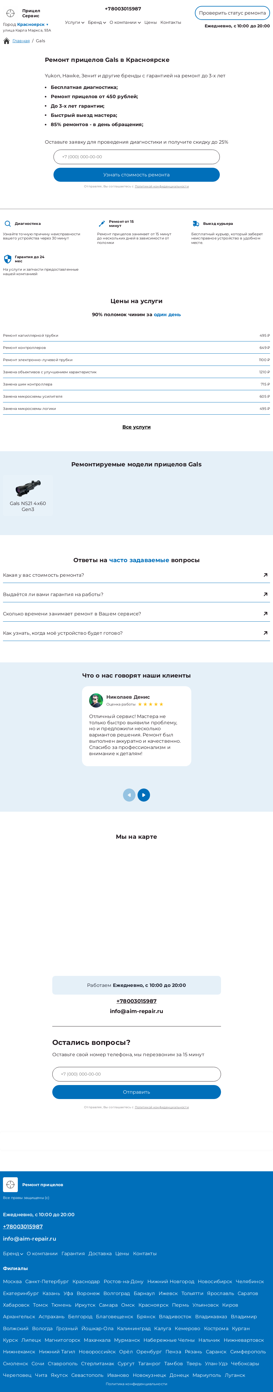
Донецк (179, 1375)
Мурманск (127, 1340)
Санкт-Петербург (47, 1281)
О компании (125, 22)
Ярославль (220, 1293)
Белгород (80, 1316)
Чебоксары (245, 1363)
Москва (12, 1281)
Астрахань (51, 1316)
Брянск (146, 1316)
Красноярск (153, 1305)
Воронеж (88, 1293)
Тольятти (192, 1293)
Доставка (100, 1253)
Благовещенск (114, 1316)
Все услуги (136, 427)
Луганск (235, 1375)
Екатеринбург (21, 1293)
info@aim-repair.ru (136, 1011)
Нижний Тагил (57, 1352)
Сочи (37, 1363)
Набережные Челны (169, 1340)
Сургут (126, 1363)
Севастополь (87, 1375)
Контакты (170, 22)
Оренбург (149, 1352)
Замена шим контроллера (27, 384)
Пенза (173, 1352)
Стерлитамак (97, 1363)
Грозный (67, 1328)
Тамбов (173, 1363)
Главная (21, 40)
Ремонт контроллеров (24, 347)
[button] (144, 795)
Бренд (97, 22)
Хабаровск (16, 1305)
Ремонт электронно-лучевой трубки (37, 360)
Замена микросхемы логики (29, 408)
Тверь (194, 1363)
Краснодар (86, 1281)
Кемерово (187, 1328)
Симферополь (248, 1352)
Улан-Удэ (216, 1363)
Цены (150, 22)
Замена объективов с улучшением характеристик (50, 372)
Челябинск (250, 1281)
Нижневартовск (244, 1340)
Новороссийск (97, 1352)
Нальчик (209, 1340)
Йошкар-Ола (97, 1328)
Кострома (216, 1328)
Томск (40, 1305)
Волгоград (116, 1293)
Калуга (162, 1328)
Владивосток (175, 1316)
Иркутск (85, 1305)
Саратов (248, 1293)
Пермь (180, 1305)
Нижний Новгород (170, 1281)
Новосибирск (215, 1281)
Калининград (134, 1328)
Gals (40, 40)
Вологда (42, 1328)
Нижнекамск (19, 1352)
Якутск (59, 1375)
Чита (41, 1375)
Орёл (126, 1352)
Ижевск (168, 1293)
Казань (51, 1293)
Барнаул (144, 1293)
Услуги (74, 22)
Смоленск (15, 1363)
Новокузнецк (149, 1375)
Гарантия (73, 1253)
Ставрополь (63, 1363)
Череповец (17, 1375)
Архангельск (19, 1316)
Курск (10, 1340)
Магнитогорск (63, 1340)
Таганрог (149, 1363)
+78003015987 (123, 9)
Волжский (16, 1328)
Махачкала (97, 1340)
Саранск (216, 1352)
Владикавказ (211, 1316)
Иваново (118, 1375)
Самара (108, 1305)
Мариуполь (206, 1375)
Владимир (244, 1316)
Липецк (31, 1340)
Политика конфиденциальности (136, 1384)
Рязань (193, 1352)
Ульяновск (205, 1305)
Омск (128, 1305)
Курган (241, 1328)
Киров (230, 1305)
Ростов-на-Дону (124, 1281)
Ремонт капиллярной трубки (30, 335)
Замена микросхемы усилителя (32, 396)
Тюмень (61, 1305)
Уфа (68, 1293)
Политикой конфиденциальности (162, 186)
